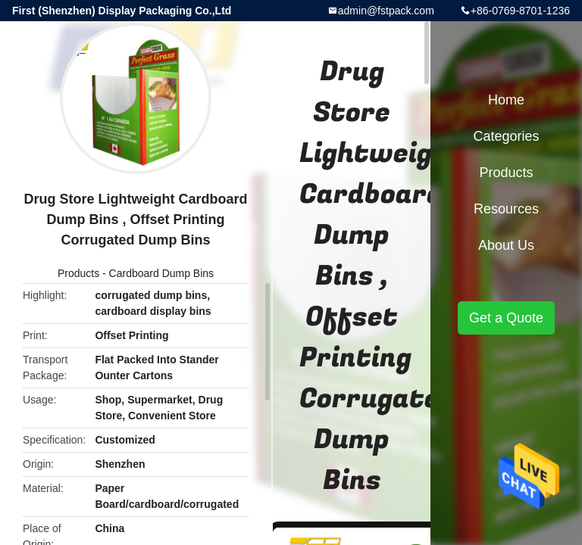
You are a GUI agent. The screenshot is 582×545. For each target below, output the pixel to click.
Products (78, 273)
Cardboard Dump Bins (161, 273)
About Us (506, 245)
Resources (506, 208)
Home (506, 99)
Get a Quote (506, 317)
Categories (506, 136)
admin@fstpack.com (386, 11)
